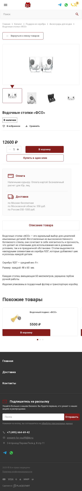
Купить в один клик (35, 157)
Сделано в (16, 486)
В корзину (45, 149)
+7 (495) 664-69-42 (18, 432)
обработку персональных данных (57, 423)
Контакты (9, 383)
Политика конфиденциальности (17, 472)
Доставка (9, 372)
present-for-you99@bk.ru (20, 437)
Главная (7, 361)
